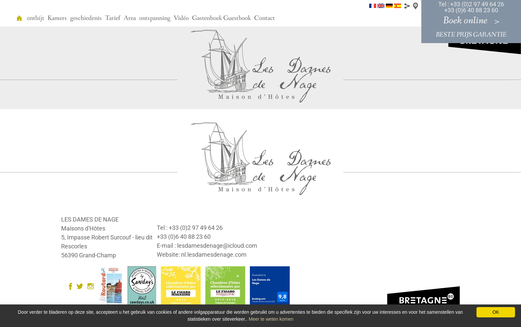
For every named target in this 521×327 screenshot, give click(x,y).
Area (130, 18)
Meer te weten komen (271, 319)
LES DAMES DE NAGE (90, 219)
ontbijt (35, 18)
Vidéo (181, 18)
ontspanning (154, 18)
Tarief (112, 18)
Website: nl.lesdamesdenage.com (202, 254)
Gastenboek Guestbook (221, 18)
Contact (264, 18)
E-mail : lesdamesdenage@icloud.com (207, 245)
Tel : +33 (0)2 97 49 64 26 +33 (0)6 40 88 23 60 (471, 7)
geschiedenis (86, 18)
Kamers (57, 18)
